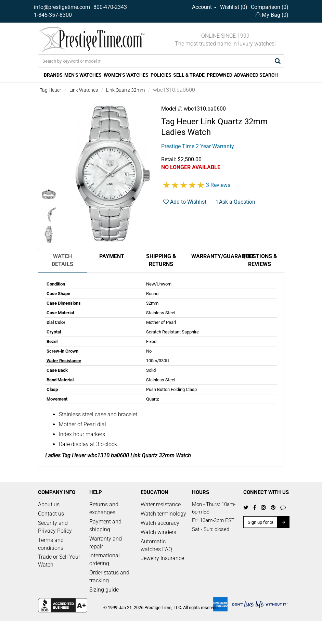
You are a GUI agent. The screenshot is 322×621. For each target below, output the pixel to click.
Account (204, 7)
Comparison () (269, 7)
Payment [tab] (111, 256)
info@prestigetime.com (62, 7)
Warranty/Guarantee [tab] (213, 256)
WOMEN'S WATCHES (126, 75)
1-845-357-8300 (53, 15)
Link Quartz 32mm (125, 90)
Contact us (51, 513)
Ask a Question (236, 202)
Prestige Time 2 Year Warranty (197, 146)
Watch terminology (163, 513)
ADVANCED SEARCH (256, 75)
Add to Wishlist (184, 202)
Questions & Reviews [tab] (259, 260)
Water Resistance (64, 360)
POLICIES (161, 75)
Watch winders (158, 532)
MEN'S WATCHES (83, 75)
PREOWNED (219, 75)
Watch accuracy (160, 523)
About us (49, 504)
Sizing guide (104, 589)
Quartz (152, 399)
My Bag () (272, 15)
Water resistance (161, 504)
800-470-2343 (110, 7)
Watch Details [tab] (62, 260)
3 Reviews (218, 185)
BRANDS (53, 75)
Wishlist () (233, 7)
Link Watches (83, 90)
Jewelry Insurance (162, 558)
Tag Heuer (50, 90)
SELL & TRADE (189, 75)
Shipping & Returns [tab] (161, 260)
